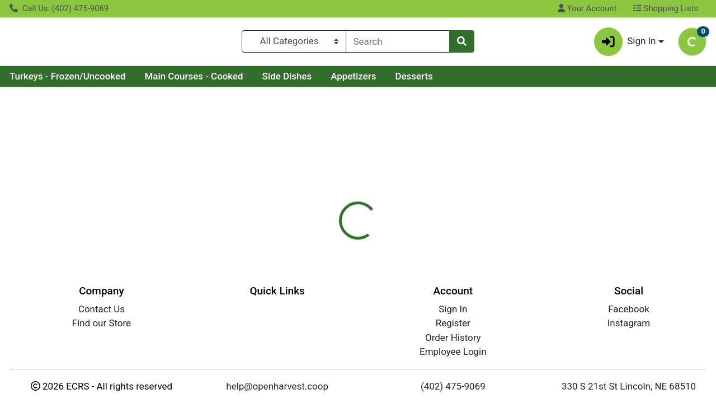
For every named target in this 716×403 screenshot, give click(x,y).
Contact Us (101, 309)
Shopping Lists (665, 8)
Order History (453, 337)
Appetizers (353, 80)
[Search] (398, 43)
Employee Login (453, 351)
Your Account (587, 8)
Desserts (413, 80)
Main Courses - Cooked (193, 80)
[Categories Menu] (294, 43)
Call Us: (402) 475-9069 (59, 8)
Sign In (453, 309)
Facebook (628, 309)
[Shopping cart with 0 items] (692, 44)
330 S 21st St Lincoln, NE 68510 (629, 386)
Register (453, 323)
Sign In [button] (625, 44)
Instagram (628, 323)
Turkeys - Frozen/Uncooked (68, 80)
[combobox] (398, 43)
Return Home (357, 166)
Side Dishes (287, 80)
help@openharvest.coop (277, 386)
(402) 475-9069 (453, 386)
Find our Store (101, 323)
